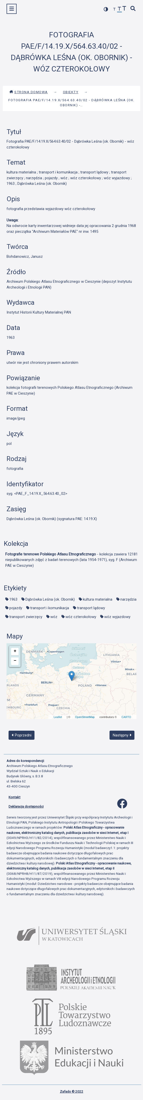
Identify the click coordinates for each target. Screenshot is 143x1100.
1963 (13, 599)
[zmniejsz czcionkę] (114, 9)
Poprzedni (21, 735)
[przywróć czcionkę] (119, 9)
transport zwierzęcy (25, 617)
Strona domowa (29, 92)
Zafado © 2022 (71, 1091)
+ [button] (15, 651)
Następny (122, 735)
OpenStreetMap (85, 717)
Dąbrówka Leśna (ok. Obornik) (50, 599)
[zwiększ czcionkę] (124, 9)
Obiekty (71, 92)
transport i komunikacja (49, 608)
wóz (53, 617)
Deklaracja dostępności (26, 806)
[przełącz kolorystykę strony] (106, 9)
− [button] (15, 661)
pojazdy (15, 608)
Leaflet (58, 717)
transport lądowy (91, 608)
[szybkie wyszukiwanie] (133, 9)
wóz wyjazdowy (117, 617)
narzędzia (128, 599)
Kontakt (14, 797)
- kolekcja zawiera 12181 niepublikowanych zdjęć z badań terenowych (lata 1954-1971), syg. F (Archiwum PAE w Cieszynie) (71, 560)
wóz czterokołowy (80, 617)
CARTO (126, 717)
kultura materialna (97, 599)
